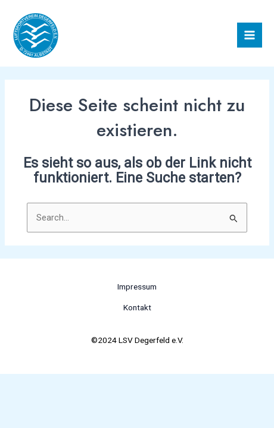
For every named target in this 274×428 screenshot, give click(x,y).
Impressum (137, 286)
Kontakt (137, 307)
